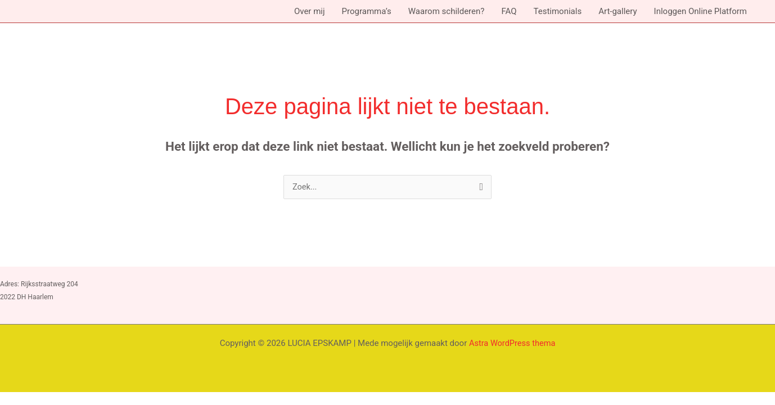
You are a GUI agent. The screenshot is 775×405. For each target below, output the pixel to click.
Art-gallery (617, 11)
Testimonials (557, 11)
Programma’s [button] (366, 11)
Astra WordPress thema (512, 344)
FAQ (508, 11)
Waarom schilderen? (446, 11)
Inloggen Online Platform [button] (700, 11)
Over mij (309, 11)
